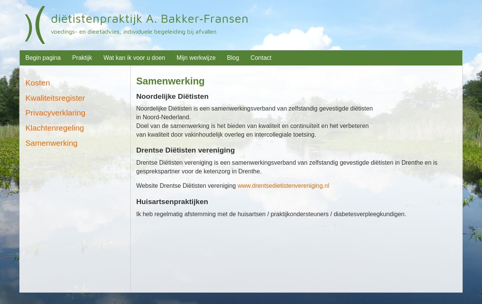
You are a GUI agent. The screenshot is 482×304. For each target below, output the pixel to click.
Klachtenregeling (54, 127)
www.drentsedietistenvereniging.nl (283, 185)
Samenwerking (170, 81)
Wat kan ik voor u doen (134, 58)
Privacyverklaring (55, 112)
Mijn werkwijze (196, 58)
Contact (260, 58)
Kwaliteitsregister (55, 98)
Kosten (37, 82)
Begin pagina (43, 58)
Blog (233, 58)
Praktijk (82, 58)
